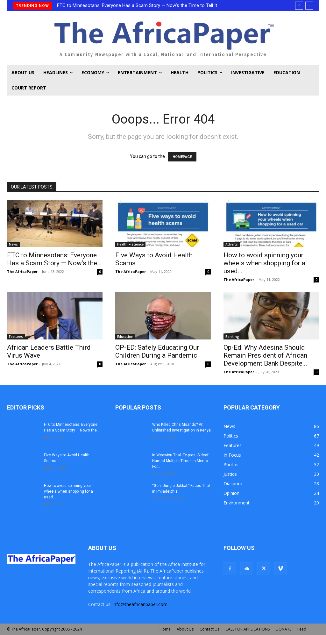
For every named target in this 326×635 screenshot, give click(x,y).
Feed (301, 629)
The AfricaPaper (22, 271)
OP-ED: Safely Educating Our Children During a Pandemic (157, 351)
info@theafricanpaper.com (140, 604)
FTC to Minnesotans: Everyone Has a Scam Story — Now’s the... (54, 259)
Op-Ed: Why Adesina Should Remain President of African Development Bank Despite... (265, 355)
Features (16, 336)
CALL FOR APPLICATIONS (247, 629)
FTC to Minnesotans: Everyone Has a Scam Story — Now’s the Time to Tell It (137, 5)
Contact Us (209, 629)
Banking (232, 336)
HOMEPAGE (182, 157)
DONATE (283, 629)
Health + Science (130, 244)
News (13, 244)
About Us (185, 629)
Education (125, 336)
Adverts (231, 244)
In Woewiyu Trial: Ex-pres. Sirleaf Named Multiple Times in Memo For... (180, 461)
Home (165, 629)
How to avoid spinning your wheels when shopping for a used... (264, 263)
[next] (309, 6)
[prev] (299, 6)
